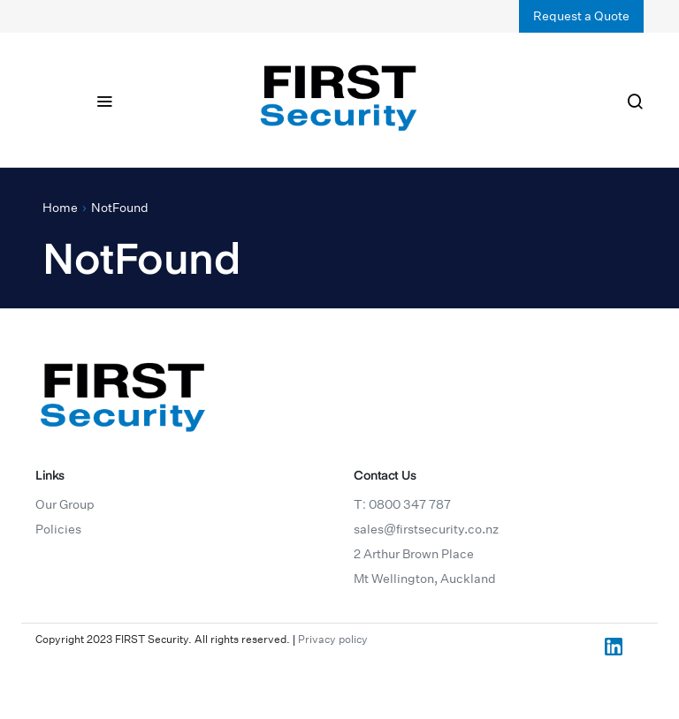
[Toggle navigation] (104, 100)
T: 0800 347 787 (402, 504)
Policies (58, 529)
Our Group (65, 504)
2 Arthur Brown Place (414, 554)
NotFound (120, 208)
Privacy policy (333, 639)
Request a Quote (581, 16)
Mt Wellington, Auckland (425, 578)
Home (60, 208)
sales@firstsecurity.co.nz (426, 529)
